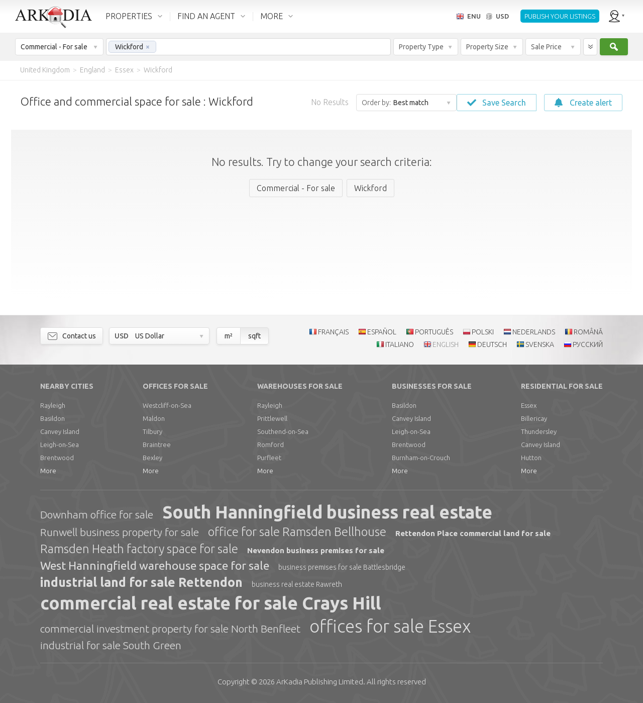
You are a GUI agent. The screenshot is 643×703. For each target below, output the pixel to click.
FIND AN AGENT (206, 16)
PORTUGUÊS (434, 332)
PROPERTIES (128, 16)
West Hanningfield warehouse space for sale (154, 565)
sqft (254, 336)
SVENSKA (539, 344)
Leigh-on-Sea (59, 444)
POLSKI (483, 332)
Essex (529, 405)
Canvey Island (59, 431)
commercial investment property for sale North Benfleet (170, 629)
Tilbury (152, 431)
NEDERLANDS (533, 332)
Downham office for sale (96, 514)
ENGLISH (446, 344)
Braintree (157, 444)
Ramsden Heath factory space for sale (139, 549)
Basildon (52, 418)
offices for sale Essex (390, 626)
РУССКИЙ (588, 344)
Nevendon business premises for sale (315, 550)
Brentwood (57, 457)
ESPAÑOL (381, 332)
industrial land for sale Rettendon (141, 582)
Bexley (152, 457)
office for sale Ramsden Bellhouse (297, 532)
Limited (319, 681)
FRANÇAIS (333, 332)
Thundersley (539, 431)
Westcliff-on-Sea (167, 405)
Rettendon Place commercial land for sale (473, 533)
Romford (270, 444)
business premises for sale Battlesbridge (341, 567)
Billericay (534, 418)
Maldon (154, 418)
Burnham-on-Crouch (421, 457)
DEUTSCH (492, 344)
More (48, 470)
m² (229, 336)
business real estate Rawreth (297, 584)
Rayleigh (52, 405)
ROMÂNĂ (588, 332)
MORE (271, 16)
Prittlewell (272, 418)
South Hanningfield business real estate (327, 512)
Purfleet (269, 457)
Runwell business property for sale (119, 532)
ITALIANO (399, 344)
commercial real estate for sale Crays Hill (210, 603)
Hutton (531, 457)
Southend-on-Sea (282, 431)
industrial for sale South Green (110, 645)
